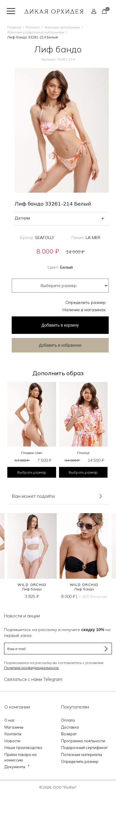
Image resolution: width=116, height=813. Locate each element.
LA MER (93, 237)
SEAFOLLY (44, 237)
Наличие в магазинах (84, 309)
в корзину (60, 325)
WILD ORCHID (32, 584)
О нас (9, 720)
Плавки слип (31, 453)
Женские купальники (62, 27)
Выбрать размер (31, 472)
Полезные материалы (81, 754)
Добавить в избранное (60, 345)
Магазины (13, 727)
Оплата (68, 720)
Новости (12, 740)
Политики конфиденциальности (31, 667)
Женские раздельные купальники (35, 32)
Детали (22, 218)
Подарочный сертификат (84, 747)
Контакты (12, 733)
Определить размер (85, 302)
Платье (83, 453)
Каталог (33, 27)
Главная (14, 27)
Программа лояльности (83, 740)
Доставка (70, 727)
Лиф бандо (32, 589)
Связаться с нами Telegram (33, 679)
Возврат (69, 733)
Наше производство (23, 747)
